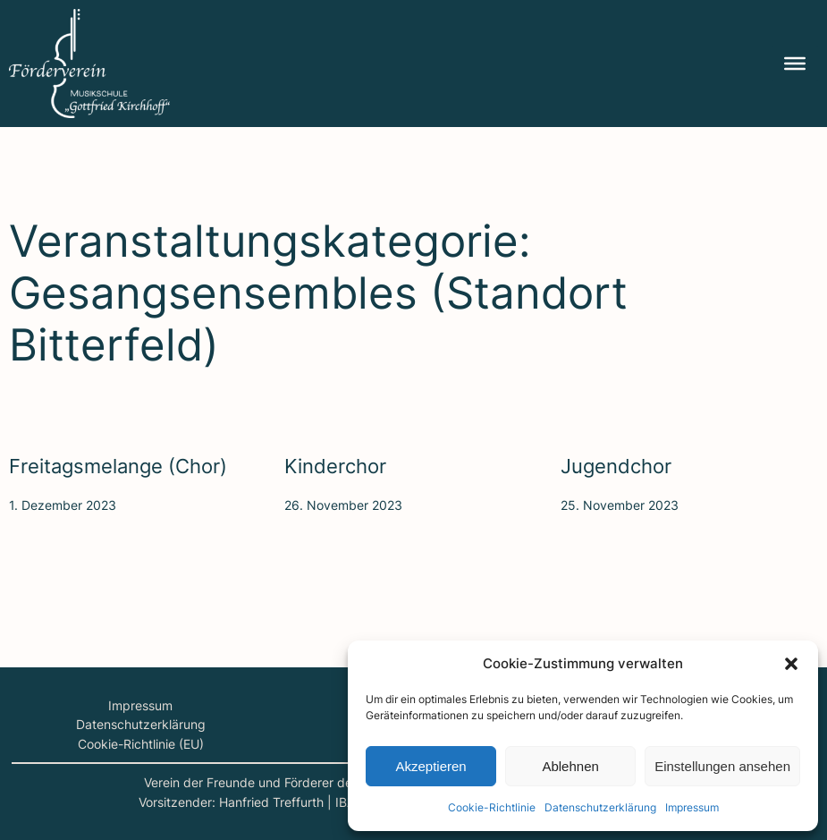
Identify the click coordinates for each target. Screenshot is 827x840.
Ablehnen (570, 766)
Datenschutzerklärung (141, 724)
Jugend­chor (616, 466)
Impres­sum (692, 807)
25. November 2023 (620, 505)
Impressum (140, 705)
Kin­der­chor (335, 466)
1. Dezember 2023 (62, 505)
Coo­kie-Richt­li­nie (492, 807)
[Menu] (795, 63)
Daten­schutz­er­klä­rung (600, 807)
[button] (791, 664)
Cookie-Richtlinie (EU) (141, 743)
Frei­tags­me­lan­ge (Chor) (118, 466)
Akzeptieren (430, 766)
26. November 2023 (343, 505)
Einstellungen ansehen (722, 766)
